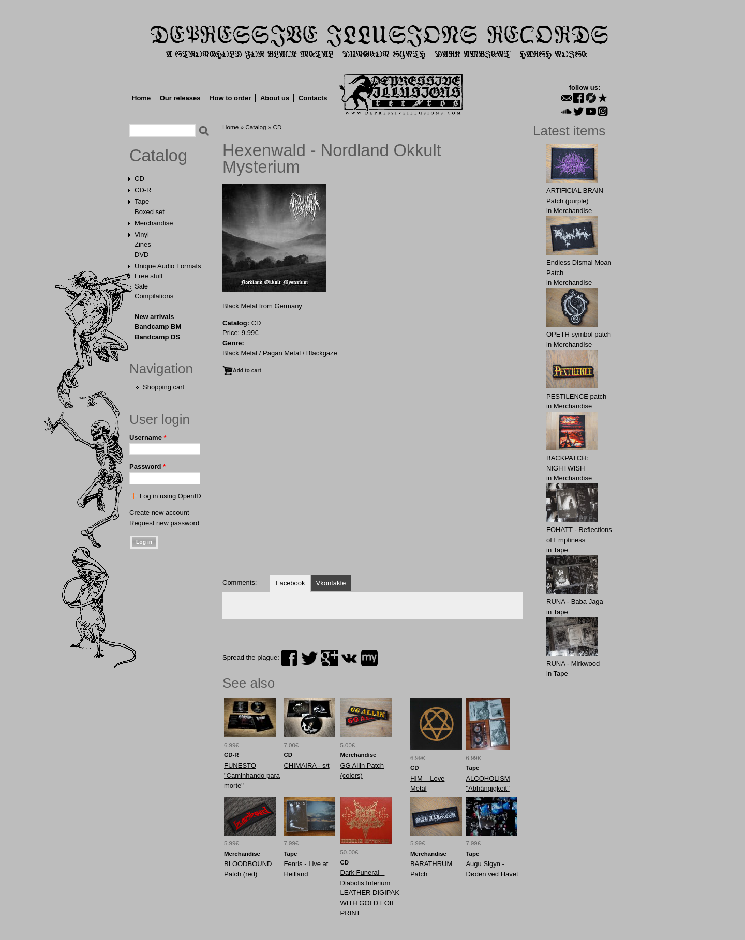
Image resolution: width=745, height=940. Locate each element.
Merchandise (154, 223)
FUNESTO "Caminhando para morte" (252, 776)
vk (349, 658)
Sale (141, 286)
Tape (142, 201)
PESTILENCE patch (576, 396)
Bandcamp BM (158, 326)
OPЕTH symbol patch (578, 334)
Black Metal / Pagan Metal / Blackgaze (279, 353)
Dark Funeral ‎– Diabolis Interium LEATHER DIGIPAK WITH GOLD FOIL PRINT (369, 893)
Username (148, 438)
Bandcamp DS (157, 337)
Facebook (290, 583)
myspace (369, 658)
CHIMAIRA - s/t (306, 765)
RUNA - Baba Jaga (574, 601)
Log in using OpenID (170, 496)
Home (141, 98)
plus (329, 658)
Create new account (159, 513)
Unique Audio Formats (168, 266)
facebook (289, 658)
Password (147, 467)
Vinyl (142, 234)
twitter (309, 658)
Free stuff (149, 276)
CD (139, 179)
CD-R (143, 190)
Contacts (313, 98)
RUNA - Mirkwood (573, 664)
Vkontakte (331, 583)
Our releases (180, 98)
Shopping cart (163, 387)
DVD (141, 255)
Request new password (164, 523)
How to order (230, 98)
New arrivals (154, 317)
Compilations (154, 296)
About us (274, 98)
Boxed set (150, 212)
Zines (143, 244)
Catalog (158, 155)
